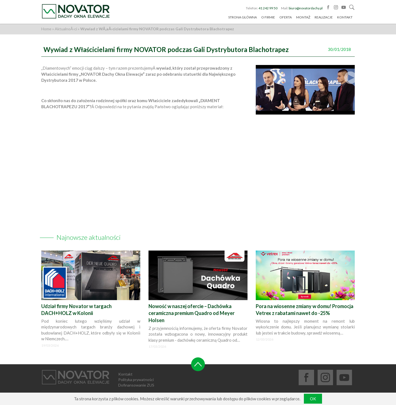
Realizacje (324, 17)
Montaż (303, 17)
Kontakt (345, 17)
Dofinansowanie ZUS (136, 385)
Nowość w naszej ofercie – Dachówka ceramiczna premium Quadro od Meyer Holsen (191, 313)
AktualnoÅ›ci (66, 28)
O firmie (268, 17)
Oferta (285, 17)
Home (46, 28)
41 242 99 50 (267, 8)
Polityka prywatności (136, 379)
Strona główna (242, 17)
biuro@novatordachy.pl (306, 8)
